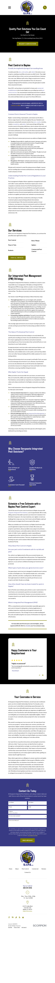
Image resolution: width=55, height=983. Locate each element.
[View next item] (43, 675)
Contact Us (27, 872)
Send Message (27, 840)
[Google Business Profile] (23, 917)
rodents (33, 72)
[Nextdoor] (12, 917)
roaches (39, 122)
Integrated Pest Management (36, 413)
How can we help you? (14, 820)
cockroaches (24, 72)
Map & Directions (27, 911)
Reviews (44, 869)
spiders (24, 124)
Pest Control (25, 869)
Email (30, 806)
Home (10, 869)
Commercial (35, 869)
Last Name (31, 802)
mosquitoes (16, 124)
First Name (11, 802)
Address (11, 811)
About (17, 869)
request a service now (27, 44)
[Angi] (16, 917)
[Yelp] (19, 917)
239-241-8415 (27, 888)
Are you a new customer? (14, 815)
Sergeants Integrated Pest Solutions (18, 512)
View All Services (16, 258)
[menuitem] (10, 927)
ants (20, 72)
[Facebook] (9, 917)
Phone (10, 806)
